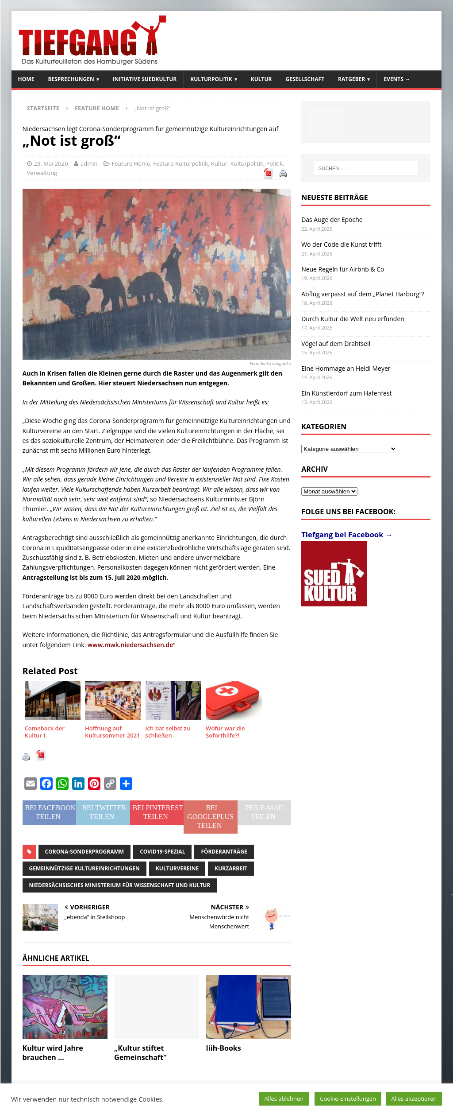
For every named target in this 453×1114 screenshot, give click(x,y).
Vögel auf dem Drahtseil (335, 343)
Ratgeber (351, 79)
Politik (274, 163)
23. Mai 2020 (51, 163)
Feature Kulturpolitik (180, 163)
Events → (397, 79)
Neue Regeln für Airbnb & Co (342, 269)
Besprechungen (71, 79)
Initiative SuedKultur (145, 79)
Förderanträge (224, 851)
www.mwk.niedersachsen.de (130, 644)
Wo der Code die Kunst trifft (341, 244)
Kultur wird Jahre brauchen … (53, 1052)
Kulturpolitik (211, 79)
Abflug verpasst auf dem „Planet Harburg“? (362, 294)
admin (89, 163)
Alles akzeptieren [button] (414, 1098)
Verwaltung (42, 173)
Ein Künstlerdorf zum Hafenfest (346, 393)
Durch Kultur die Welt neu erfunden (352, 318)
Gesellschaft (305, 79)
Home (26, 79)
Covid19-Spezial (162, 851)
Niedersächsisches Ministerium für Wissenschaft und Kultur (120, 885)
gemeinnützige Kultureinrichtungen (84, 868)
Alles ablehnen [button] (284, 1098)
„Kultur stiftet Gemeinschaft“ (140, 1052)
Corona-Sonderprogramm (84, 851)
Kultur (261, 79)
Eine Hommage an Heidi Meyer (345, 368)
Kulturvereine (177, 868)
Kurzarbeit (231, 868)
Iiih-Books (223, 1048)
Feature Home (131, 163)
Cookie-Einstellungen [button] (348, 1098)
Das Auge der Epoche (332, 219)
